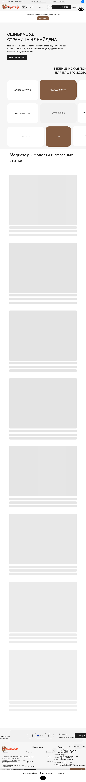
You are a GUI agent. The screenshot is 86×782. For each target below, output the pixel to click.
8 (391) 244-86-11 (40, 1)
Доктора (6, 761)
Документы (50, 752)
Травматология (58, 90)
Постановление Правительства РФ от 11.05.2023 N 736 (13, 766)
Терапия (26, 136)
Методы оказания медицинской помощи (13, 769)
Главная (9, 7)
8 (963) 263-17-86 (59, 1)
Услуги (24, 7)
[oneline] (51, 735)
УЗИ (58, 136)
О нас (40, 7)
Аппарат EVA (56, 7)
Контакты (72, 7)
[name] (30, 735)
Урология (29, 761)
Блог (49, 757)
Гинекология (29, 767)
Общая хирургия (22, 90)
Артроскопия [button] (58, 113)
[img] (82, 1)
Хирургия (29, 752)
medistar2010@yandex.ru (72, 765)
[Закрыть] (83, 12)
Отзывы (50, 761)
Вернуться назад (17, 57)
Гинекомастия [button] (22, 113)
